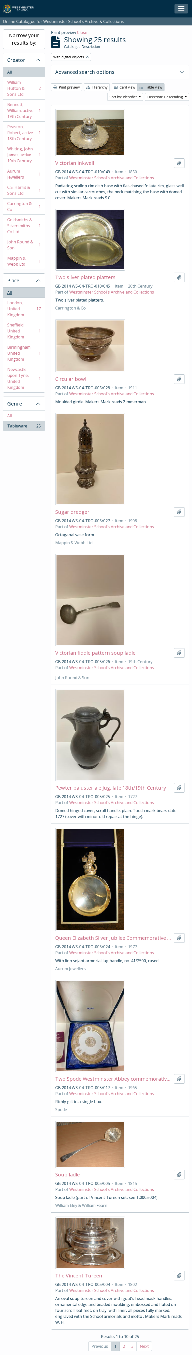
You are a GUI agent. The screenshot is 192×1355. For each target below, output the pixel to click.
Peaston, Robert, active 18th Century (24, 132)
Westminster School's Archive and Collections (111, 178)
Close (82, 32)
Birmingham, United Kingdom (24, 353)
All (9, 72)
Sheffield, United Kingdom (24, 331)
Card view (124, 87)
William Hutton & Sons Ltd (24, 88)
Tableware (24, 427)
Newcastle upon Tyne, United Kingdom (24, 378)
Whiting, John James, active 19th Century (24, 155)
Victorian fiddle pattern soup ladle (95, 653)
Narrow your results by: (24, 39)
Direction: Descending (165, 97)
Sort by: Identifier (124, 97)
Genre (14, 403)
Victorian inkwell (74, 163)
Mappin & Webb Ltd (24, 261)
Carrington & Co (24, 206)
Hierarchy (97, 87)
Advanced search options (84, 72)
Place (13, 280)
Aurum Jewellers (24, 174)
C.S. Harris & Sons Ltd (24, 190)
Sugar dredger (72, 512)
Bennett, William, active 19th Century (24, 110)
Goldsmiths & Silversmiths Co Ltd (24, 225)
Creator (16, 60)
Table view (151, 87)
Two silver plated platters (85, 277)
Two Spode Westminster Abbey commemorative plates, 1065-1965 (113, 1079)
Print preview (66, 87)
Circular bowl (70, 379)
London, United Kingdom (24, 308)
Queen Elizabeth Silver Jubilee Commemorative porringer (113, 938)
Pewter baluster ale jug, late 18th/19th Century (110, 788)
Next (144, 1346)
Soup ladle (67, 1175)
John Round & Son (24, 245)
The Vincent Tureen (78, 1276)
